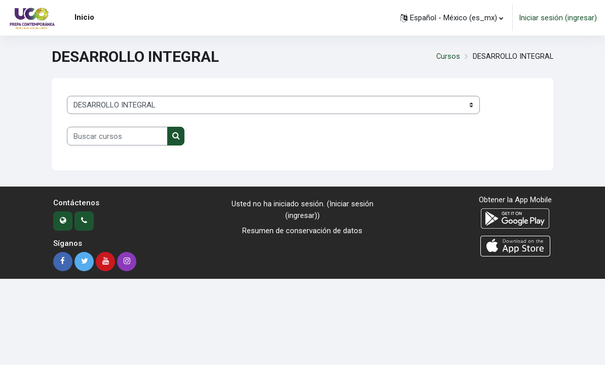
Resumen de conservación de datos (302, 230)
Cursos (446, 56)
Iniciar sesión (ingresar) (558, 17)
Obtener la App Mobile (515, 199)
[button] (451, 17)
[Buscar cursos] (117, 136)
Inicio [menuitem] (84, 17)
